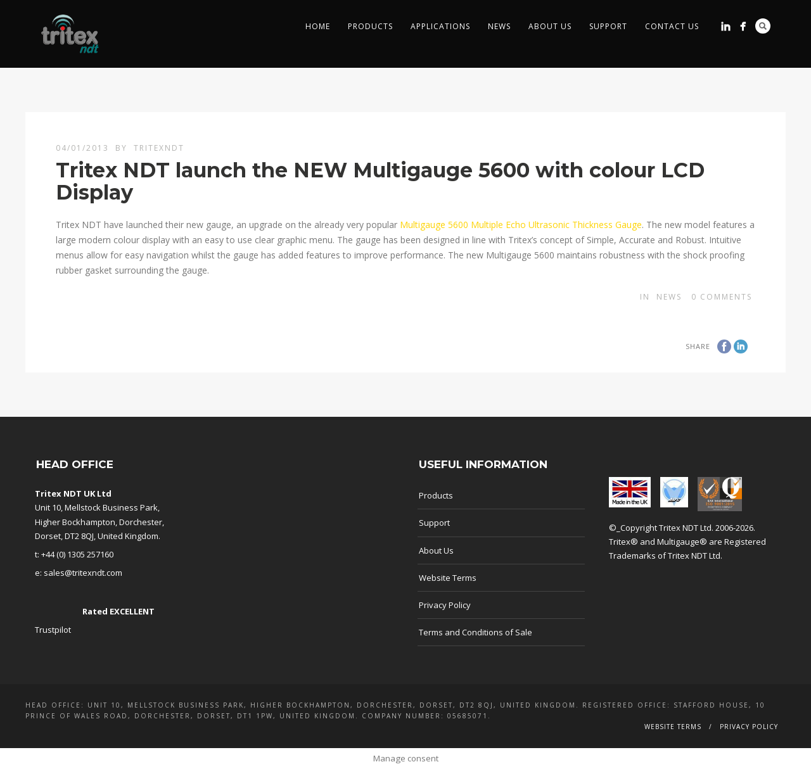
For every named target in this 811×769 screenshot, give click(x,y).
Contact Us (672, 26)
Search (762, 26)
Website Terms (447, 577)
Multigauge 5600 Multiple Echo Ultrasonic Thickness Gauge (521, 225)
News (499, 26)
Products (370, 26)
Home (317, 26)
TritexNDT (159, 148)
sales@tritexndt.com (83, 572)
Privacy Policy (445, 605)
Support (608, 26)
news (669, 296)
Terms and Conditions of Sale (475, 632)
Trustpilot (53, 629)
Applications (440, 26)
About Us (550, 26)
